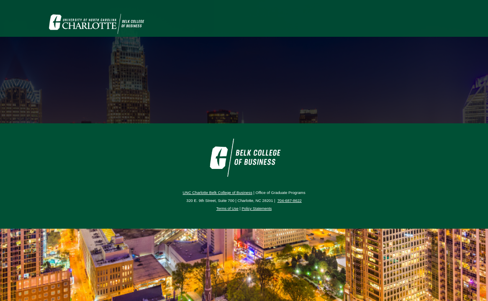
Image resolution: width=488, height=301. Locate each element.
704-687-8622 (289, 201)
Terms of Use (227, 209)
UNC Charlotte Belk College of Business (217, 193)
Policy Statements (256, 209)
